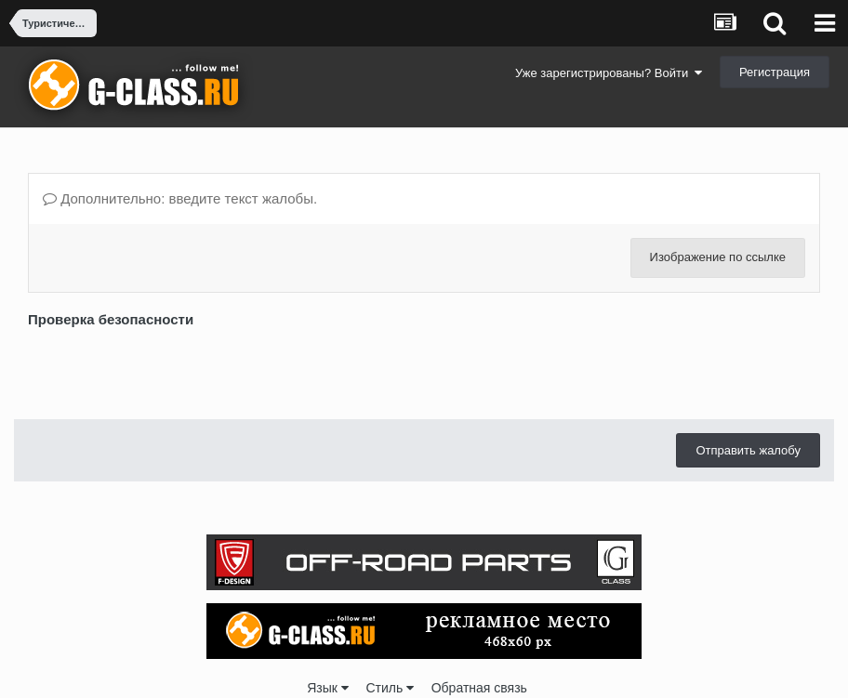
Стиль (389, 687)
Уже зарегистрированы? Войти (608, 73)
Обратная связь (479, 687)
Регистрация (774, 72)
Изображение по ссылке (718, 257)
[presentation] (169, 369)
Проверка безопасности (110, 319)
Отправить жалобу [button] (748, 450)
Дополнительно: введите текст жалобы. (180, 198)
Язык (328, 687)
